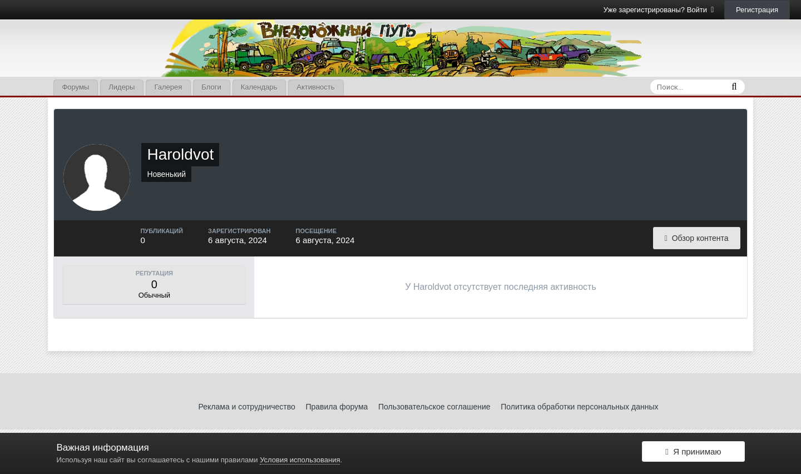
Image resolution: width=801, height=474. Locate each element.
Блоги (211, 87)
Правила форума (336, 406)
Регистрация (757, 10)
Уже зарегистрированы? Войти (659, 10)
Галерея (168, 87)
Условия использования (300, 460)
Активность (315, 87)
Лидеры (121, 87)
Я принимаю (693, 453)
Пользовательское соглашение (434, 406)
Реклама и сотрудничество (247, 406)
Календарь (259, 87)
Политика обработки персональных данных (579, 406)
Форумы (75, 87)
